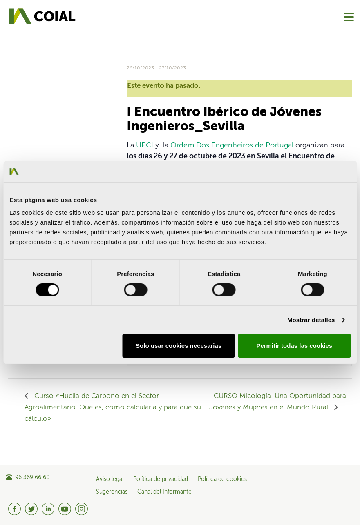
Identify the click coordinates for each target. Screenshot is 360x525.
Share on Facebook (17, 85)
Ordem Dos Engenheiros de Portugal (231, 145)
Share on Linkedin (56, 85)
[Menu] (349, 17)
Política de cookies (222, 479)
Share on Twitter (37, 85)
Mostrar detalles (311, 319)
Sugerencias (111, 492)
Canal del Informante (164, 492)
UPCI (144, 145)
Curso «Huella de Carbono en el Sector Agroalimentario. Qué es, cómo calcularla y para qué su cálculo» (113, 408)
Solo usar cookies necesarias (178, 345)
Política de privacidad (160, 479)
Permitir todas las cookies (294, 345)
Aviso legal (109, 479)
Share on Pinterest (76, 85)
